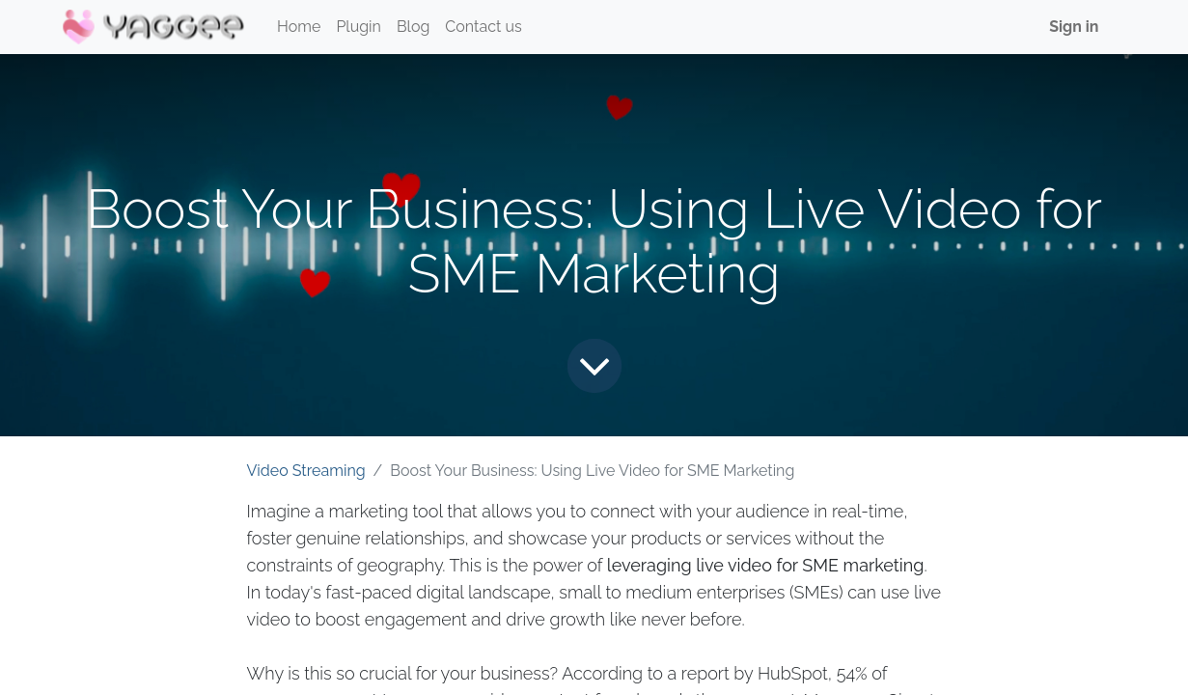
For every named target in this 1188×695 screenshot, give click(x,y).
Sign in (1073, 26)
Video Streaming (306, 470)
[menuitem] (298, 27)
